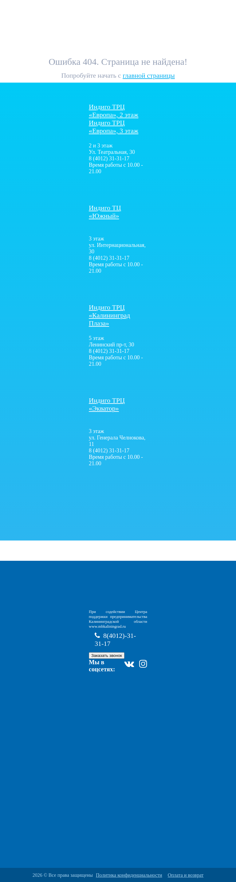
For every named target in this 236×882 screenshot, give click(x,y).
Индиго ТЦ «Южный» (105, 212)
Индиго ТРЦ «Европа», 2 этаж (113, 111)
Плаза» (109, 315)
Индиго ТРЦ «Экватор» (107, 404)
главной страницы (149, 75)
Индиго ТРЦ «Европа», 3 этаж (113, 127)
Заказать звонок (106, 655)
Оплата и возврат (186, 875)
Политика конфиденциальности (129, 875)
